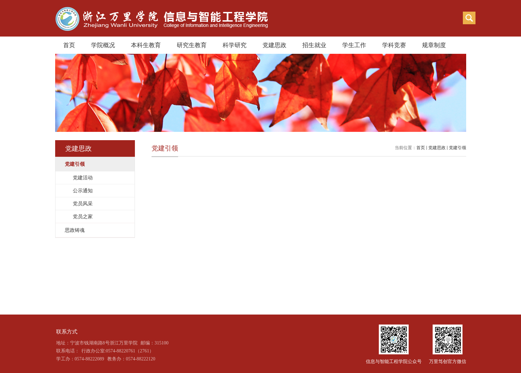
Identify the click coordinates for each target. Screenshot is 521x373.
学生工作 (354, 45)
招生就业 (314, 45)
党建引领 (457, 147)
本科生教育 (146, 45)
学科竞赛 (394, 45)
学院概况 (103, 45)
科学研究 (235, 45)
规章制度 (434, 45)
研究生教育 (192, 45)
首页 (69, 45)
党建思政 (274, 45)
